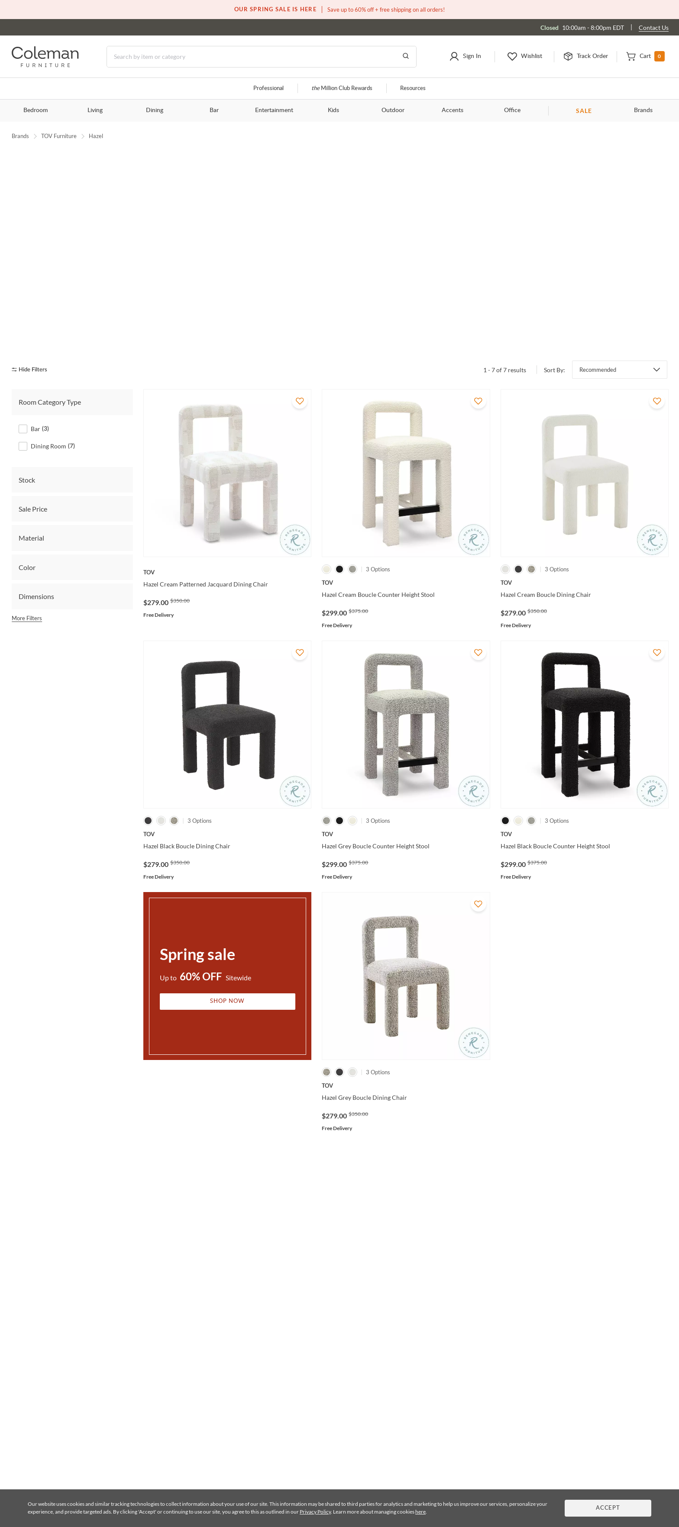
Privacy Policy (315, 1511)
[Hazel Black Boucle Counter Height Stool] (585, 810)
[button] (465, 56)
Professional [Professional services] (268, 88)
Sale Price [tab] (33, 485)
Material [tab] (31, 514)
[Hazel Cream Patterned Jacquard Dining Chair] (227, 548)
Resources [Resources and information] (413, 88)
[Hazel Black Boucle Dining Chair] (227, 810)
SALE (584, 110)
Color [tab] (27, 543)
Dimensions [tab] (36, 572)
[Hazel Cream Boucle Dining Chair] (585, 559)
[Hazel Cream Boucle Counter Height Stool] (406, 559)
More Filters (27, 593)
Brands (643, 110)
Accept (608, 1508)
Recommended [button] (597, 345)
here (420, 1511)
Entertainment (274, 110)
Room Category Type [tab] (50, 378)
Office (512, 110)
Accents (452, 110)
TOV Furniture (59, 135)
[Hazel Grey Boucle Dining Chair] (406, 1061)
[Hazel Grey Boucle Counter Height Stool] (406, 810)
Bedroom (35, 110)
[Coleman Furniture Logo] (45, 64)
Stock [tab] (27, 455)
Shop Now (227, 977)
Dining (154, 110)
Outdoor (393, 110)
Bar (214, 110)
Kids (333, 110)
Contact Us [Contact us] (654, 27)
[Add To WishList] (299, 377)
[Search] (261, 56)
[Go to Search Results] (406, 57)
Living (95, 110)
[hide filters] (32, 345)
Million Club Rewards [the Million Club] (341, 88)
